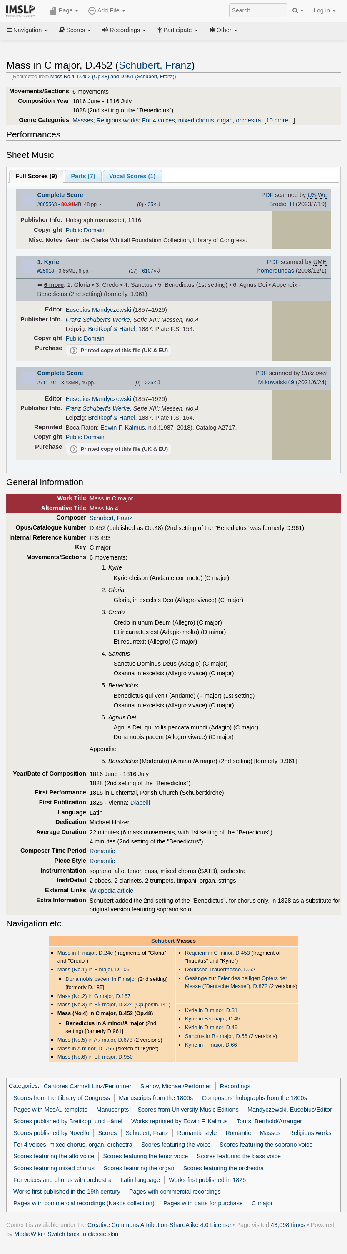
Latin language (140, 1180)
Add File (106, 11)
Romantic (102, 851)
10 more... (279, 120)
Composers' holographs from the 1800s (254, 1098)
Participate (177, 30)
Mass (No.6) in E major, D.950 (95, 1057)
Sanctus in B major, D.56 (216, 1036)
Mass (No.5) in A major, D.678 (94, 1040)
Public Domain (85, 230)
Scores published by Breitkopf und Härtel (67, 1121)
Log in (325, 10)
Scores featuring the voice (176, 1144)
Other (223, 30)
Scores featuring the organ (138, 1168)
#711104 (47, 383)
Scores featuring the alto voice (53, 1156)
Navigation (27, 30)
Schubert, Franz (155, 65)
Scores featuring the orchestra (223, 1168)
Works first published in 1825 (207, 1180)
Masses (82, 120)
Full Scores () (36, 176)
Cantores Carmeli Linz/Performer (88, 1086)
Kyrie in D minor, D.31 (211, 1010)
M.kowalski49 (276, 382)
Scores (75, 30)
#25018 (45, 271)
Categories (23, 1086)
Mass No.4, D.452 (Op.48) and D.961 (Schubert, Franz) (112, 77)
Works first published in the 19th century (66, 1191)
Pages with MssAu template (50, 1109)
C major (262, 1203)
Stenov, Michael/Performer (175, 1086)
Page (64, 11)
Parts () (83, 176)
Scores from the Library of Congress (61, 1098)
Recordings (124, 30)
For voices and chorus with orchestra (62, 1180)
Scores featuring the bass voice (239, 1156)
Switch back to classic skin (82, 1234)
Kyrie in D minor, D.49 (211, 1027)
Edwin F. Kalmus (122, 427)
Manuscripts (112, 1109)
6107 (147, 271)
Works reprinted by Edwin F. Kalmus (179, 1121)
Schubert (163, 941)
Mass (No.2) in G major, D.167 (93, 996)
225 (149, 383)
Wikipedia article (111, 890)
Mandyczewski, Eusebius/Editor (289, 1109)
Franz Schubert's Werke (98, 319)
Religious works (118, 120)
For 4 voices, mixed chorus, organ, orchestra (201, 120)
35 (150, 204)
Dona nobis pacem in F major (100, 979)
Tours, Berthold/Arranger (269, 1121)
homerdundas (275, 270)
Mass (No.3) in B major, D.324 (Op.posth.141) (113, 1004)
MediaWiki (28, 1234)
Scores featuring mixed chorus (54, 1168)
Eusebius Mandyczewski (98, 309)
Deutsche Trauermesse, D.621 (221, 969)
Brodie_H (281, 204)
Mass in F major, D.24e (85, 953)
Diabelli (140, 802)
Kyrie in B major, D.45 (212, 1018)
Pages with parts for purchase (203, 1203)
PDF (267, 195)
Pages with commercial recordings (175, 1191)
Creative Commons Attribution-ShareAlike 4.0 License (159, 1225)
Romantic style (197, 1133)
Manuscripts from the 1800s (156, 1098)
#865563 (47, 204)
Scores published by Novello (51, 1133)
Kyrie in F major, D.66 (211, 1045)
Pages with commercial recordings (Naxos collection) (84, 1203)
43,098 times (288, 1225)
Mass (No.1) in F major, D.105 (93, 969)
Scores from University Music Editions (187, 1109)
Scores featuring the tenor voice (145, 1156)
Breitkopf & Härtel (111, 329)
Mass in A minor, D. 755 (85, 1048)
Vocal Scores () (132, 176)
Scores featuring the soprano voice (266, 1144)
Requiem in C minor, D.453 (217, 953)
